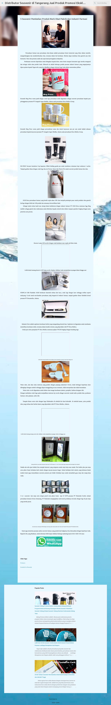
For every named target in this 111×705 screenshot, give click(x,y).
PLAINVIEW (59, 699)
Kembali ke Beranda (26, 567)
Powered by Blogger (55, 695)
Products (22, 563)
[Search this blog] (100, 3)
